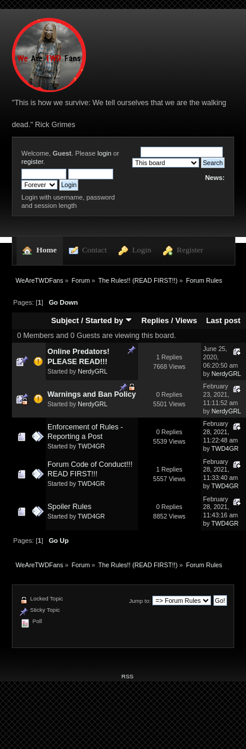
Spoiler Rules (69, 507)
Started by (108, 320)
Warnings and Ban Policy (91, 394)
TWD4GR (91, 446)
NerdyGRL (92, 371)
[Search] (181, 152)
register (32, 161)
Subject (65, 320)
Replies (155, 320)
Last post (223, 320)
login (104, 153)
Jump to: (140, 601)
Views (186, 320)
